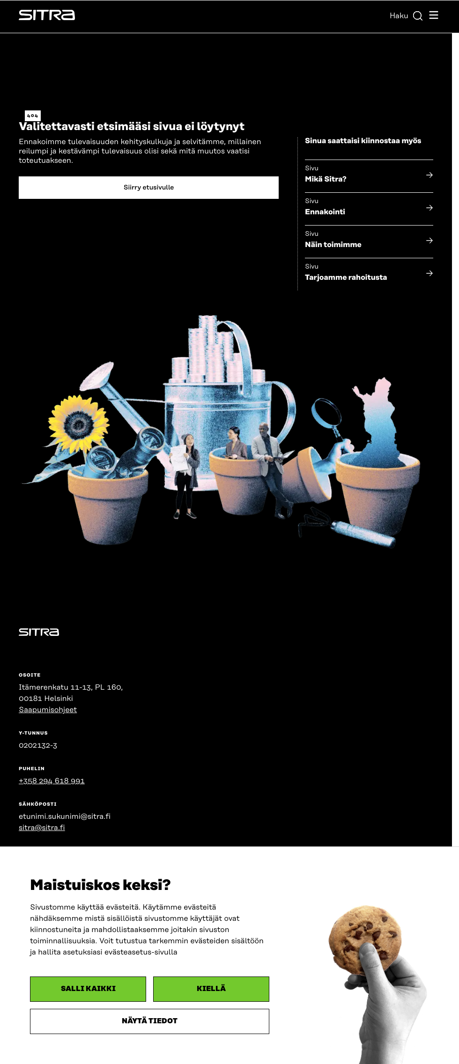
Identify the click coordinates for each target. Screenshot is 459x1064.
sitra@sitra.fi (42, 828)
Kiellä (211, 989)
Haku (406, 16)
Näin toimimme (333, 244)
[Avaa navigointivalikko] (433, 16)
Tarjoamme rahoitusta (346, 277)
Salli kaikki (88, 989)
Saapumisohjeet (48, 710)
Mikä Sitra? (326, 179)
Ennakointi (325, 212)
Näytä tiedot (150, 1021)
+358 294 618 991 (52, 781)
